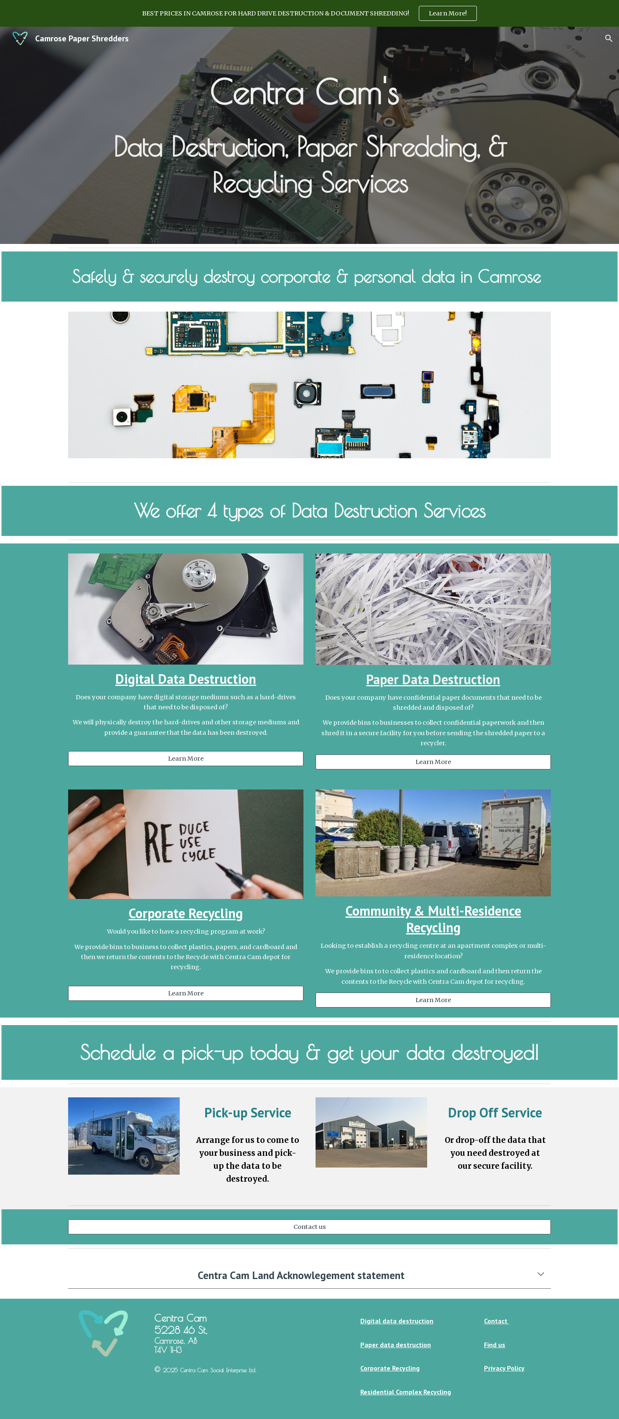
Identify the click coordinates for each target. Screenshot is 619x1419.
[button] (609, 38)
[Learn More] (186, 759)
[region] (309, 13)
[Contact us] (309, 1226)
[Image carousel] (309, 390)
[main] (309, 135)
